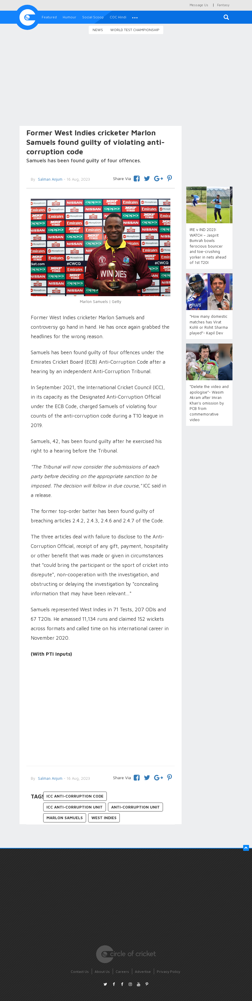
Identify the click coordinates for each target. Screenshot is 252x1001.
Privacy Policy (168, 971)
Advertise (143, 971)
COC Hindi (118, 17)
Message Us (199, 5)
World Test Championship (134, 30)
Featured (49, 17)
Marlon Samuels (64, 817)
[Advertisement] (126, 80)
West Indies (104, 817)
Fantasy (223, 5)
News (98, 30)
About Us (102, 971)
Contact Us (80, 971)
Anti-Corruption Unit (135, 807)
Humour (69, 17)
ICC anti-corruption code (75, 796)
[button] (134, 17)
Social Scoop (93, 17)
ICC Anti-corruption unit (74, 807)
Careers (122, 971)
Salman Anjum (49, 778)
